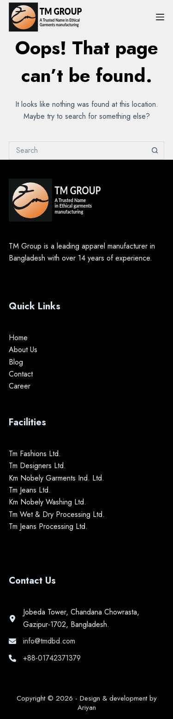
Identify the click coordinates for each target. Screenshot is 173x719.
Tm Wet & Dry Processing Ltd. (57, 514)
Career (19, 386)
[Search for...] (77, 150)
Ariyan (87, 707)
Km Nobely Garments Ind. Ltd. (56, 478)
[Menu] (160, 17)
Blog (16, 362)
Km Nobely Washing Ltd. (47, 502)
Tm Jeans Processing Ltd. (48, 526)
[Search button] (155, 150)
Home (18, 337)
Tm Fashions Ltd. (35, 453)
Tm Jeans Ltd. (30, 490)
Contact (21, 374)
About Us (23, 349)
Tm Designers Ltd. (37, 465)
